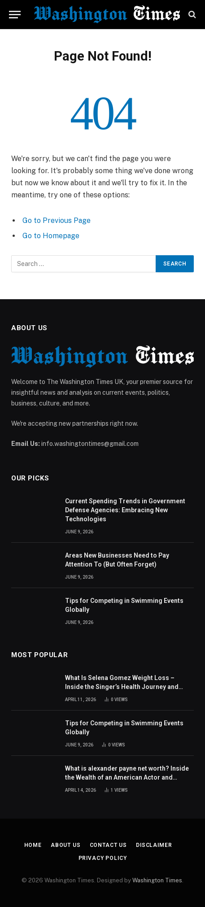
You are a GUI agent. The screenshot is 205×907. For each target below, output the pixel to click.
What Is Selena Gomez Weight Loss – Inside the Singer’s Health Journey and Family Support (122, 686)
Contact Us (108, 845)
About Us (66, 845)
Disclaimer (154, 845)
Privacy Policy (103, 858)
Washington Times (157, 880)
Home (33, 845)
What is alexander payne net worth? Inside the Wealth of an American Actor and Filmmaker (127, 777)
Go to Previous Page (56, 220)
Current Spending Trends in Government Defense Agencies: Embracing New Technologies (125, 510)
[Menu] (15, 14)
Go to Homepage (50, 235)
